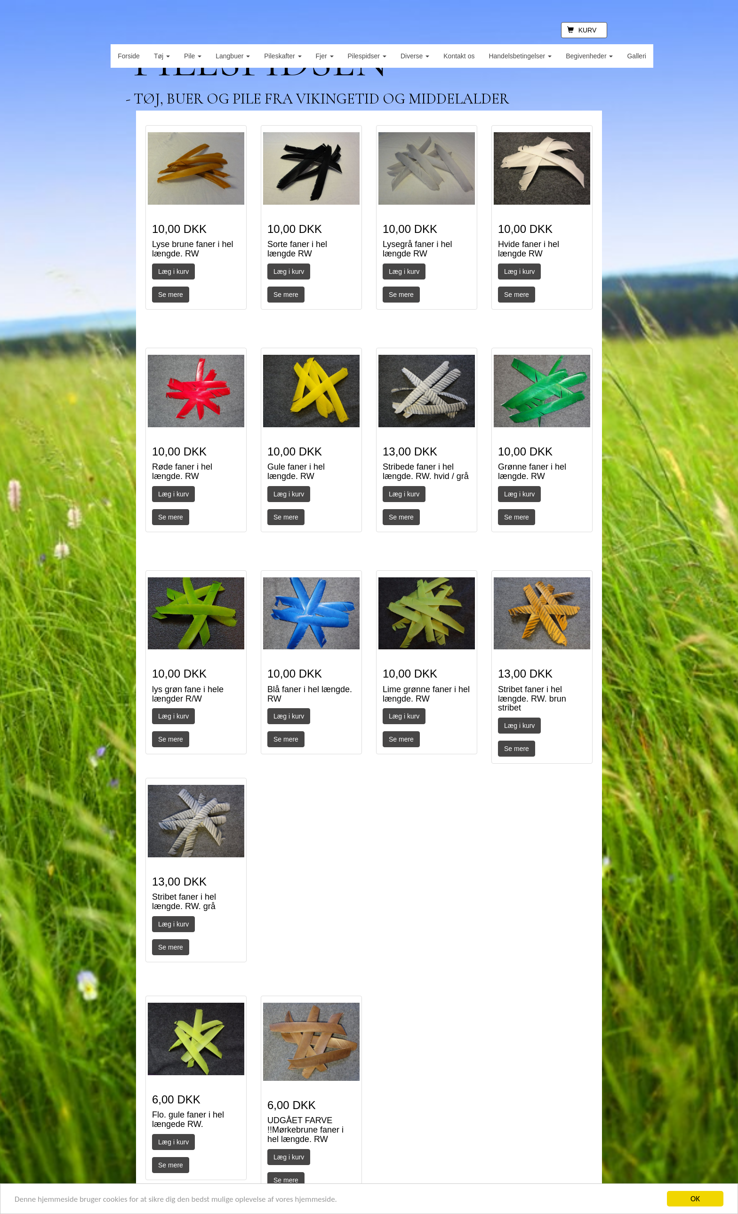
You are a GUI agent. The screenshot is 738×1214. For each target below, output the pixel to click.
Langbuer (233, 56)
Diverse (415, 56)
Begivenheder (589, 56)
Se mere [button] (170, 294)
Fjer (325, 56)
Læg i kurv (173, 271)
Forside (129, 56)
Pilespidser (367, 56)
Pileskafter (282, 56)
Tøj (162, 56)
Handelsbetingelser (520, 56)
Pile (192, 56)
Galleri (636, 56)
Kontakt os (458, 56)
